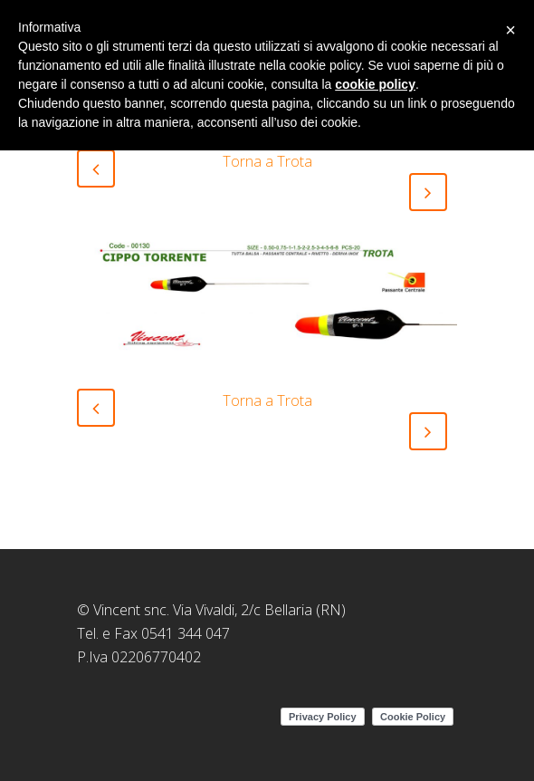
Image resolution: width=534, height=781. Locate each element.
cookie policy (375, 84)
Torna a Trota (267, 161)
